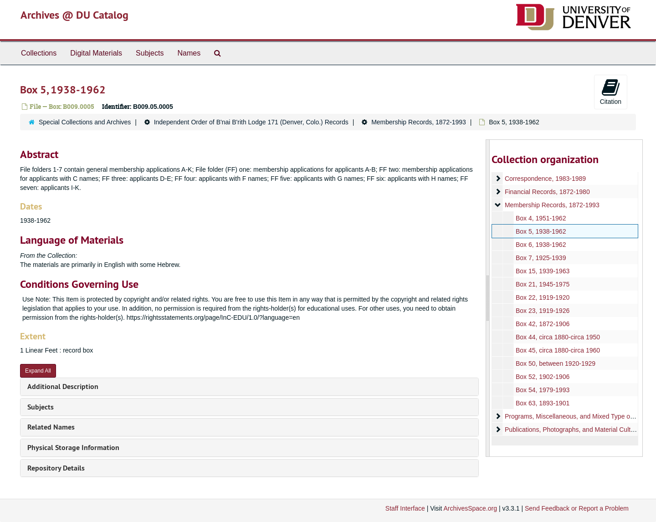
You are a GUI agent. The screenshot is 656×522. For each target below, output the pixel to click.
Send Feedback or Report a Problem (577, 508)
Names (188, 53)
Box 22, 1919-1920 (542, 297)
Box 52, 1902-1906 (542, 376)
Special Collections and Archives (85, 122)
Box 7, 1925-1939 (540, 257)
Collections (38, 53)
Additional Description (62, 386)
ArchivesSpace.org (470, 508)
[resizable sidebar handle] (488, 298)
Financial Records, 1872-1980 (546, 191)
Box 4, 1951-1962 (540, 218)
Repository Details (56, 468)
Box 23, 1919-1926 (542, 310)
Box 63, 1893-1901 (542, 403)
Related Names (51, 427)
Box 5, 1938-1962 (540, 231)
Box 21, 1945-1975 (542, 284)
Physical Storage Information (73, 447)
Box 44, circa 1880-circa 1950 (557, 337)
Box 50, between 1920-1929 (555, 363)
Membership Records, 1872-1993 (418, 122)
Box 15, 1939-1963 (542, 271)
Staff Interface (405, 508)
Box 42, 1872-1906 (542, 324)
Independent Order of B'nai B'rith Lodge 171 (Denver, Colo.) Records (251, 122)
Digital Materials (96, 53)
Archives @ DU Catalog (74, 15)
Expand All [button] (38, 371)
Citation (610, 91)
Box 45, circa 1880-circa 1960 (557, 350)
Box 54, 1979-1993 (542, 390)
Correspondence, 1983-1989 (544, 178)
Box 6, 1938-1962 (540, 244)
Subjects (150, 53)
